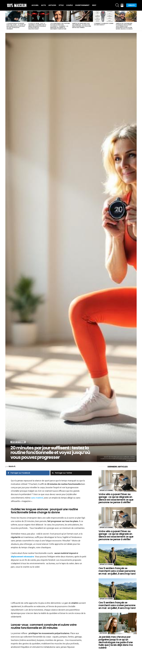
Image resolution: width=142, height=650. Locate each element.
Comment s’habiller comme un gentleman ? (103, 24)
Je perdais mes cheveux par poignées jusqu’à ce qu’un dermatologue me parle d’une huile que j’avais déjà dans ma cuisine (116, 642)
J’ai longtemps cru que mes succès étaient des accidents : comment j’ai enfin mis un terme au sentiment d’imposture (60, 26)
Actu (43, 5)
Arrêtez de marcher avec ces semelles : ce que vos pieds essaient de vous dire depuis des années (81, 25)
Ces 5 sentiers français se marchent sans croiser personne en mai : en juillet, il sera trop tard (117, 571)
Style (61, 5)
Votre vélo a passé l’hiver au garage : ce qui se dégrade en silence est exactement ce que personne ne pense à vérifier (116, 498)
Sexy (94, 5)
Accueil (35, 5)
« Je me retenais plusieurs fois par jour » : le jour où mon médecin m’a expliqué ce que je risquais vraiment (16, 26)
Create (131, 5)
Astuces (52, 5)
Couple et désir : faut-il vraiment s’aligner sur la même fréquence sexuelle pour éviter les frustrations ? (37, 26)
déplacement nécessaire (22, 556)
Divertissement (82, 5)
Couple (69, 5)
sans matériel (37, 498)
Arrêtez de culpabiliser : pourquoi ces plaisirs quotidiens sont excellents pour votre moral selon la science (124, 26)
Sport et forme (106, 490)
